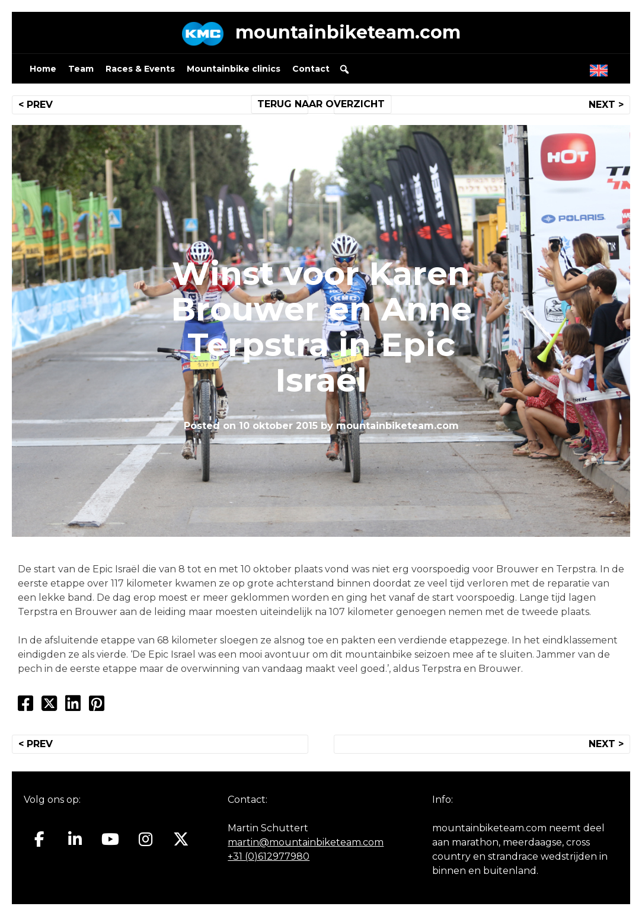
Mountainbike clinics (233, 68)
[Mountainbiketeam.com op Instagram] (145, 839)
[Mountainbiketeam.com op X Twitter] (181, 839)
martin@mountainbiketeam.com (306, 842)
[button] (344, 69)
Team (81, 68)
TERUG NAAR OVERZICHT (321, 104)
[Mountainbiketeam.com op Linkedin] (75, 839)
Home (43, 68)
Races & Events (140, 68)
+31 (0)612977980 (268, 856)
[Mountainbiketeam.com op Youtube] (110, 839)
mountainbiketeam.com (348, 32)
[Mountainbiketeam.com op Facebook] (39, 839)
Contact (311, 68)
